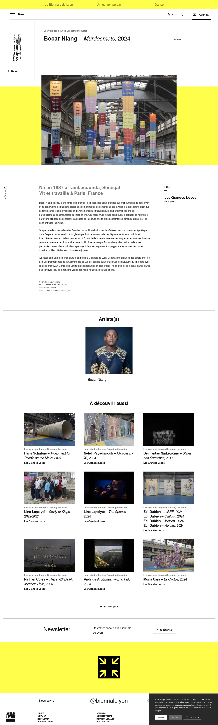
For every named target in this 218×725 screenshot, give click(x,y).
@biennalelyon (109, 700)
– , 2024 (47, 455)
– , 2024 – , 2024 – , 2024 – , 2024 (163, 518)
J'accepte (161, 717)
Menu (17, 14)
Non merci (175, 717)
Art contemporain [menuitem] (109, 4)
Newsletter (43, 719)
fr (171, 14)
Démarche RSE (103, 722)
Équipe (40, 713)
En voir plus (109, 606)
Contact (41, 716)
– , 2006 (48, 581)
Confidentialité (104, 716)
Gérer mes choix (192, 717)
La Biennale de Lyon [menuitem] (59, 4)
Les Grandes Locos (180, 197)
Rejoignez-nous (45, 722)
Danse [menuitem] (159, 4)
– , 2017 (167, 455)
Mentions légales (105, 719)
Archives (100, 713)
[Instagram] (149, 700)
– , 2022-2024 (47, 514)
